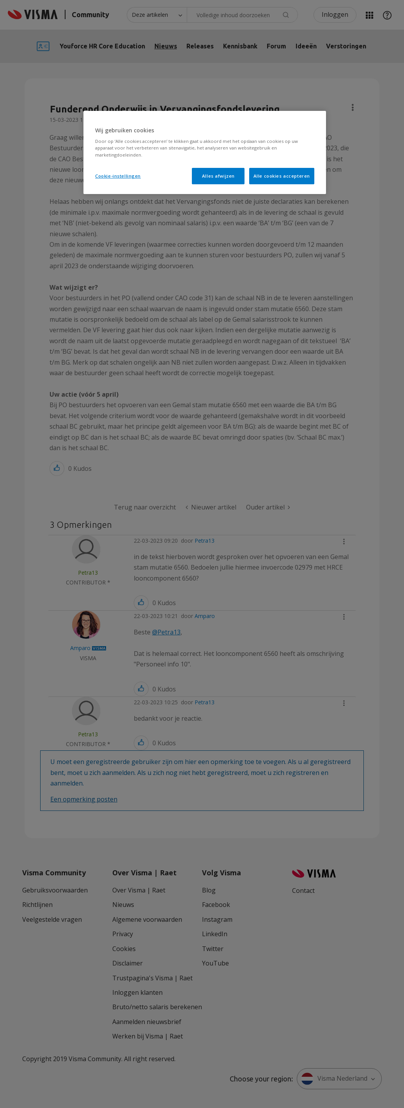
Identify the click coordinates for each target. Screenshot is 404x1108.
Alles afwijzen (218, 176)
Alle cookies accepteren (281, 176)
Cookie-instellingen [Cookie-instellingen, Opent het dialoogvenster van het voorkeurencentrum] (118, 176)
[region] (204, 152)
